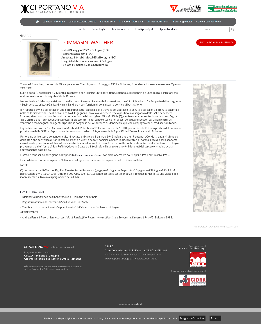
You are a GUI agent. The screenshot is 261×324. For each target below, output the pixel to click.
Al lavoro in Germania (131, 21)
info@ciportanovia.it (62, 246)
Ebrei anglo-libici (182, 21)
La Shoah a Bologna (54, 21)
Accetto (215, 318)
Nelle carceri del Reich (208, 21)
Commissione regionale (88, 154)
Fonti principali (144, 29)
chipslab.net (136, 304)
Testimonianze (120, 29)
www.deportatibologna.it (119, 258)
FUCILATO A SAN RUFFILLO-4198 (218, 226)
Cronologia (99, 29)
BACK (25, 36)
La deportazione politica (82, 21)
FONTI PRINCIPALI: (32, 191)
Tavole (81, 29)
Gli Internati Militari (158, 21)
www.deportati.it (147, 258)
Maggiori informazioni (192, 318)
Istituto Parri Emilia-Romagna (192, 248)
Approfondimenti (170, 29)
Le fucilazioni (107, 21)
